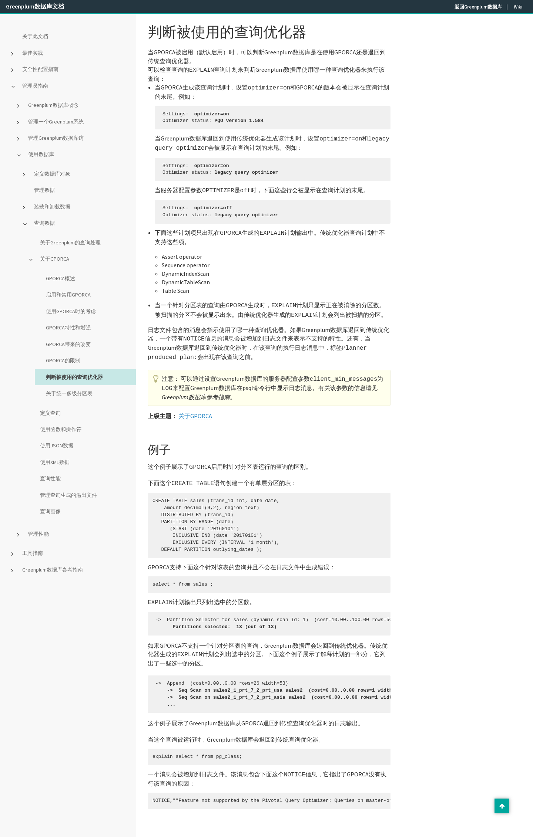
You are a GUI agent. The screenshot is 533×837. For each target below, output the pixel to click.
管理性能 (38, 534)
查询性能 (50, 478)
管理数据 (44, 190)
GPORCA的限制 (63, 360)
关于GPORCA (54, 258)
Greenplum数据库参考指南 (52, 569)
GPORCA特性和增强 (68, 327)
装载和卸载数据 (52, 206)
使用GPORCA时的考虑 (71, 311)
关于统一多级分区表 (69, 393)
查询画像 (50, 511)
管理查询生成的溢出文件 (68, 495)
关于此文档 (35, 36)
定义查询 (50, 413)
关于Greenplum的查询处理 (70, 242)
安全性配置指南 (40, 69)
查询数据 (44, 223)
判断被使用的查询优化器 (74, 377)
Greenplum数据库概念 (53, 105)
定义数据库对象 (52, 173)
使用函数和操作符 (60, 429)
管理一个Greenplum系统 (56, 121)
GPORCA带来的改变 (68, 344)
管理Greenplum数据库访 (56, 138)
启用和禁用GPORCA (68, 294)
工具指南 (32, 553)
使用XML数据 (55, 462)
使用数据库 (41, 154)
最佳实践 (32, 53)
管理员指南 (35, 85)
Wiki (518, 7)
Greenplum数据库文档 (35, 6)
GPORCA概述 (60, 278)
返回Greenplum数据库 (478, 7)
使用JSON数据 (56, 445)
